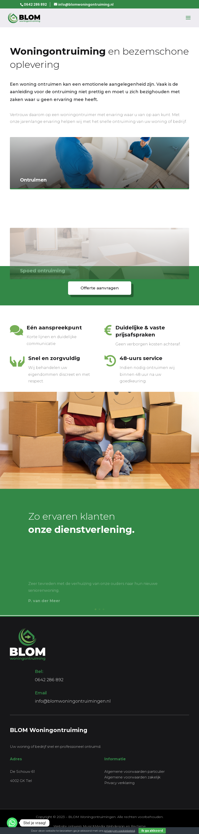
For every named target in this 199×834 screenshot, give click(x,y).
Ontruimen (33, 188)
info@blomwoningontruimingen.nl (73, 701)
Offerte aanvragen (100, 288)
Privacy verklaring (119, 783)
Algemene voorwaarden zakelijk (132, 777)
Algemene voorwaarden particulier (134, 771)
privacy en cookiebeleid (119, 830)
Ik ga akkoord (152, 830)
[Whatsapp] (12, 823)
